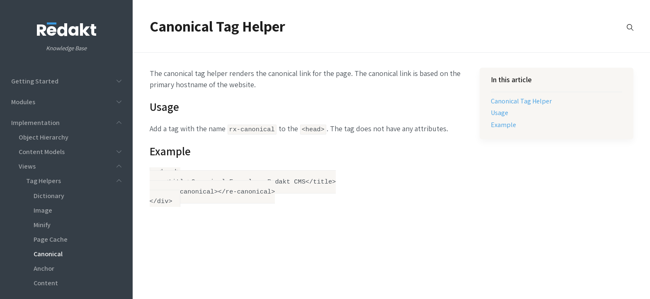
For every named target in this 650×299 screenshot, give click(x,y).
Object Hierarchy (43, 137)
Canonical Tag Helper (521, 100)
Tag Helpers (43, 180)
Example (503, 124)
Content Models (42, 151)
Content (46, 282)
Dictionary (49, 195)
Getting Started (34, 81)
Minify (42, 224)
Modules (23, 101)
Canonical (48, 253)
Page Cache (51, 239)
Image (43, 210)
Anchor (44, 268)
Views (27, 166)
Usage (499, 112)
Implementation (35, 122)
